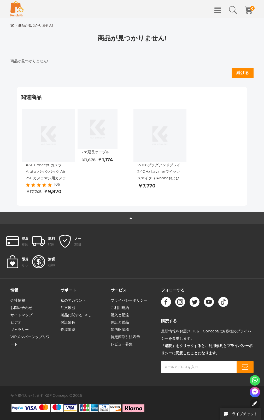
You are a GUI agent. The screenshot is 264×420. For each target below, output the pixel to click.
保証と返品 (120, 322)
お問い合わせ (21, 308)
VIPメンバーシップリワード (30, 340)
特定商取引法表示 (125, 337)
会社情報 (17, 300)
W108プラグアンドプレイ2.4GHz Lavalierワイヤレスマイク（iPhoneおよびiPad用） (158, 172)
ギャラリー (19, 330)
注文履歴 (68, 308)
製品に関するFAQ (76, 315)
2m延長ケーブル (95, 152)
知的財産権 (120, 330)
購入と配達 (120, 315)
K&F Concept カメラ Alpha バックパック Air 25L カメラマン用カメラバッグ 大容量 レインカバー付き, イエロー (48, 172)
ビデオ (15, 322)
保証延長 (68, 322)
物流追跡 (68, 330)
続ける (242, 73)
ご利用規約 (120, 308)
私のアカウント (73, 300)
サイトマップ (21, 315)
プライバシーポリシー (129, 300)
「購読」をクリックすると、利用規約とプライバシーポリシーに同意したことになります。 (207, 349)
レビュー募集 (122, 344)
